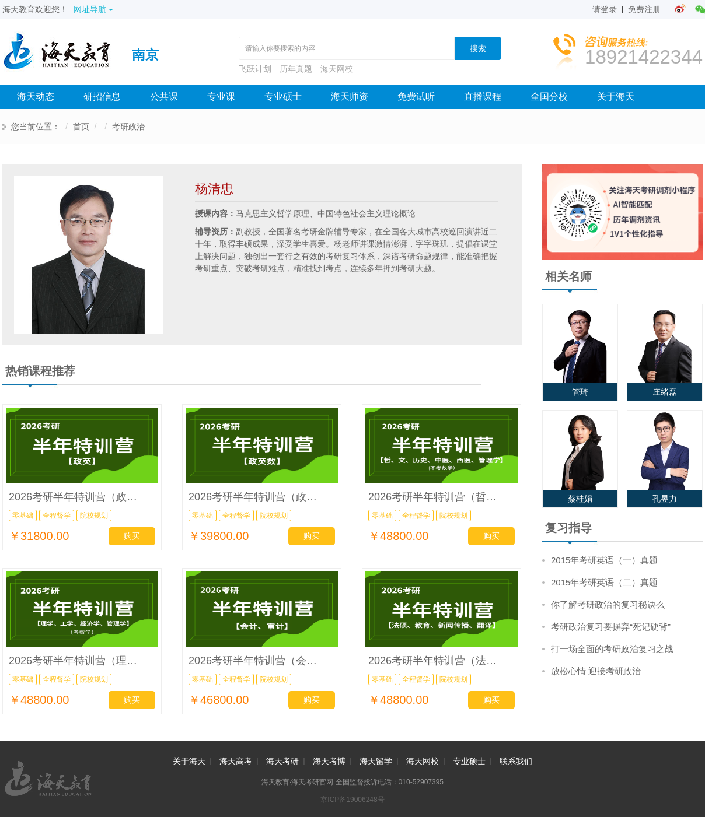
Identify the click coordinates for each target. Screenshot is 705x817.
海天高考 (235, 761)
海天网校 (336, 68)
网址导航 (93, 9)
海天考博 (329, 761)
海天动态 (35, 96)
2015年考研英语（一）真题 (604, 560)
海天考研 (282, 761)
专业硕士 (283, 96)
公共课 (164, 96)
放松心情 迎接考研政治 (596, 671)
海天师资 (349, 96)
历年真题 (296, 68)
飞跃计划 (255, 68)
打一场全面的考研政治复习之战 (612, 649)
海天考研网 (62, 55)
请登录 (604, 9)
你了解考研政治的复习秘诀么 (608, 604)
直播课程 (482, 96)
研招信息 (102, 96)
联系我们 (516, 761)
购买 (132, 536)
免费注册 (644, 9)
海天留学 (376, 761)
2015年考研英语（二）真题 (604, 582)
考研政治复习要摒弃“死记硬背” (611, 627)
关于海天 (615, 96)
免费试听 (416, 96)
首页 (81, 126)
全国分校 (549, 96)
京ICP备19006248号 (352, 799)
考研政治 (128, 126)
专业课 (221, 96)
